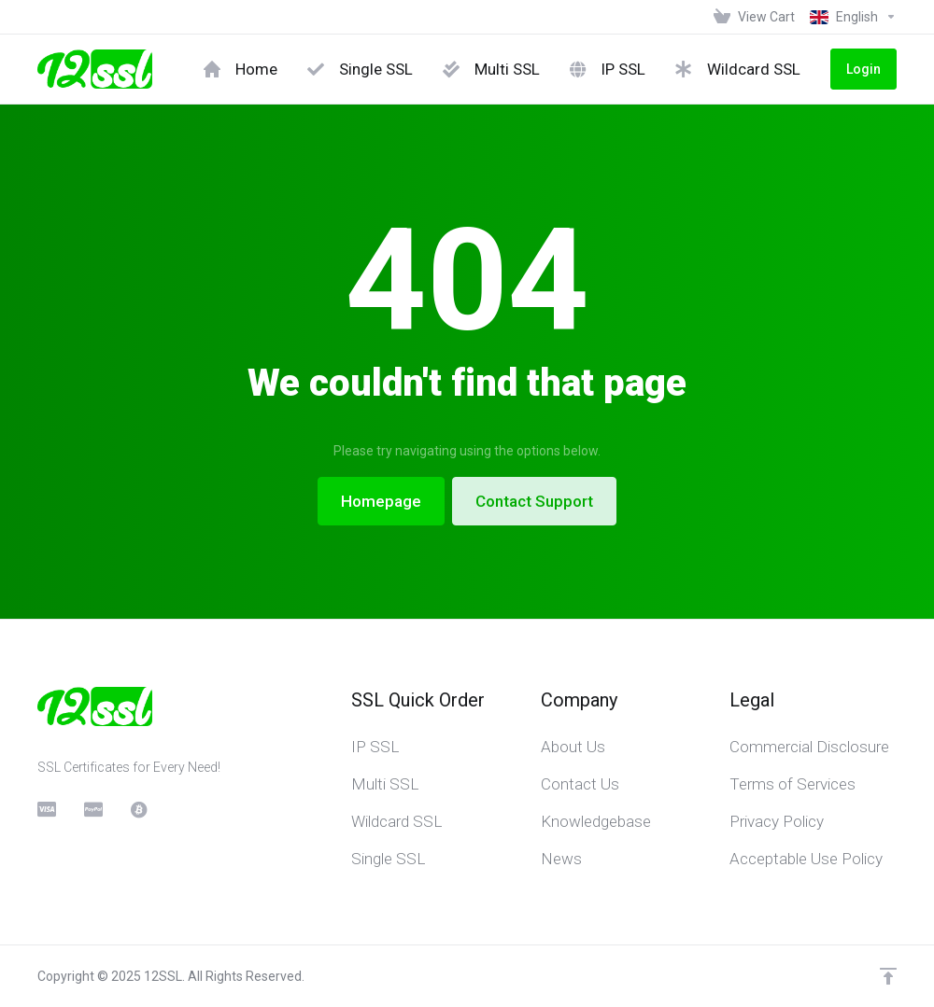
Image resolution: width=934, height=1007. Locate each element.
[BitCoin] (139, 809)
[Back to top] (888, 976)
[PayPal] (92, 809)
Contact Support (534, 501)
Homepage (381, 501)
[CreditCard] (45, 809)
